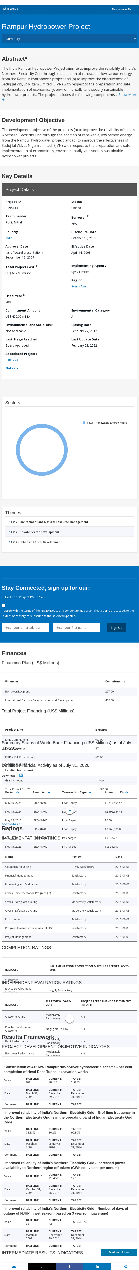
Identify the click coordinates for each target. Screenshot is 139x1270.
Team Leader (15, 216)
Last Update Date (85, 339)
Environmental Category (90, 310)
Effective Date (82, 246)
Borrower (79, 217)
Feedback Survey (119, 1252)
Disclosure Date (83, 232)
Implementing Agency (88, 266)
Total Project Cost (21, 266)
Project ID (13, 202)
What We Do (10, 9)
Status (76, 202)
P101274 (11, 360)
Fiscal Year (15, 295)
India (8, 238)
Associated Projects (21, 354)
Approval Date (16, 246)
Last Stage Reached (21, 339)
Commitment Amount (22, 310)
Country (11, 232)
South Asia (78, 286)
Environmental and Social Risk (29, 325)
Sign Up (117, 627)
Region (76, 280)
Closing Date (81, 325)
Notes (10, 368)
